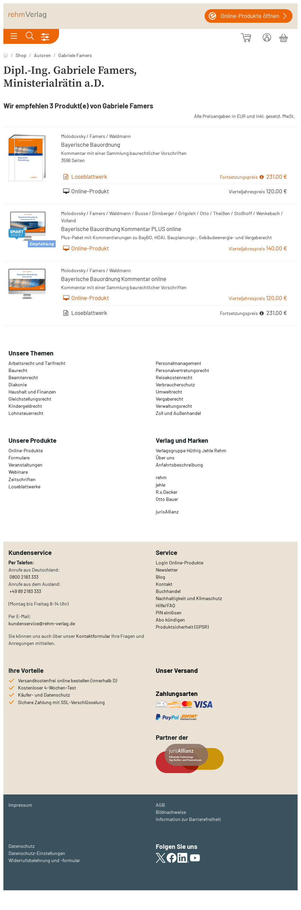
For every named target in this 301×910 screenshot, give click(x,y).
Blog (160, 577)
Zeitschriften (22, 479)
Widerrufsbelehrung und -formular (44, 860)
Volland (68, 220)
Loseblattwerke (24, 486)
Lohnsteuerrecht (25, 413)
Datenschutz (21, 846)
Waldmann (120, 136)
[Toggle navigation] (14, 36)
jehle (160, 485)
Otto (204, 213)
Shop (21, 55)
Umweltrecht (169, 392)
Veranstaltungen (25, 465)
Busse (141, 213)
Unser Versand (177, 670)
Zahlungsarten (177, 693)
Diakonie (17, 384)
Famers (97, 136)
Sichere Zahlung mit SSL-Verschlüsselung (61, 702)
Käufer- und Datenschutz (44, 695)
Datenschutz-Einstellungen (36, 853)
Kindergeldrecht (25, 406)
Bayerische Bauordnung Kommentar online (113, 278)
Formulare (19, 457)
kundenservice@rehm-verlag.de (41, 623)
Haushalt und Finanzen (32, 392)
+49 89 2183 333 (25, 591)
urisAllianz (167, 511)
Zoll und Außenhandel (178, 413)
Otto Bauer (167, 499)
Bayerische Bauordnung (90, 144)
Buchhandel (168, 591)
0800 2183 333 (23, 577)
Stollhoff (243, 213)
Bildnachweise (171, 812)
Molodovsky (73, 136)
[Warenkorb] (283, 36)
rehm (161, 477)
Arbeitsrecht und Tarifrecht (36, 363)
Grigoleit (187, 213)
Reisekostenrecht (174, 377)
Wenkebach (268, 213)
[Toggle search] (30, 36)
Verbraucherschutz (175, 384)
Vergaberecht (169, 399)
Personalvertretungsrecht (182, 370)
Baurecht (17, 370)
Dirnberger (163, 213)
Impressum (20, 805)
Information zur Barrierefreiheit (188, 819)
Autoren (42, 55)
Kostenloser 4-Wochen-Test (47, 687)
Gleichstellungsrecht (29, 399)
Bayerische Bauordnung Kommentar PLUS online (121, 228)
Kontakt (164, 584)
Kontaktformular (93, 636)
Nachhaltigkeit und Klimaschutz (189, 598)
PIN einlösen (169, 612)
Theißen (221, 213)
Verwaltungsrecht (174, 406)
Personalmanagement (178, 363)
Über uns (165, 457)
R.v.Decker (166, 492)
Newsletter (167, 570)
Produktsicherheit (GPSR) (182, 627)
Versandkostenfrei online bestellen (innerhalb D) (67, 680)
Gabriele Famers (75, 55)
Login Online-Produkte (179, 562)
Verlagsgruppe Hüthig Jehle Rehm (191, 450)
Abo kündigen (170, 620)
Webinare (18, 472)
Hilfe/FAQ (165, 605)
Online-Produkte (25, 450)
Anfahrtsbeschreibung (179, 465)
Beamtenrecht (23, 377)
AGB (160, 805)
